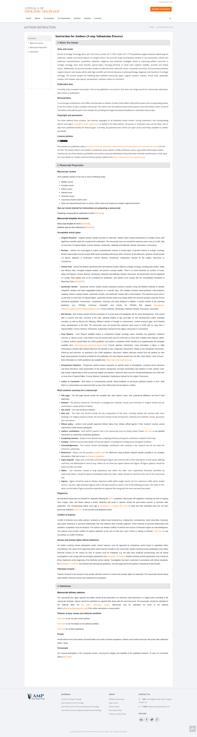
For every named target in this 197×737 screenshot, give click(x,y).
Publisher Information (116, 699)
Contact (97, 18)
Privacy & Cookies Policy (117, 714)
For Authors (49, 18)
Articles (87, 18)
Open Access (113, 703)
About (37, 18)
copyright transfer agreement (86, 124)
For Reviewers (64, 18)
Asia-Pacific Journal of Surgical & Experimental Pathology (81, 710)
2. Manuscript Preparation (37, 47)
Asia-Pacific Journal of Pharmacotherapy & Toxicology (80, 707)
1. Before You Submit (35, 43)
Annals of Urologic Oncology (71, 699)
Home (28, 18)
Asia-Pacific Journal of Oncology (72, 703)
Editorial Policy (114, 707)
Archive (77, 18)
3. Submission (33, 52)
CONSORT (79, 281)
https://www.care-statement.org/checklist (90, 345)
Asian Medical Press (166, 2)
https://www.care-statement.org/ (119, 360)
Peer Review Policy (115, 710)
